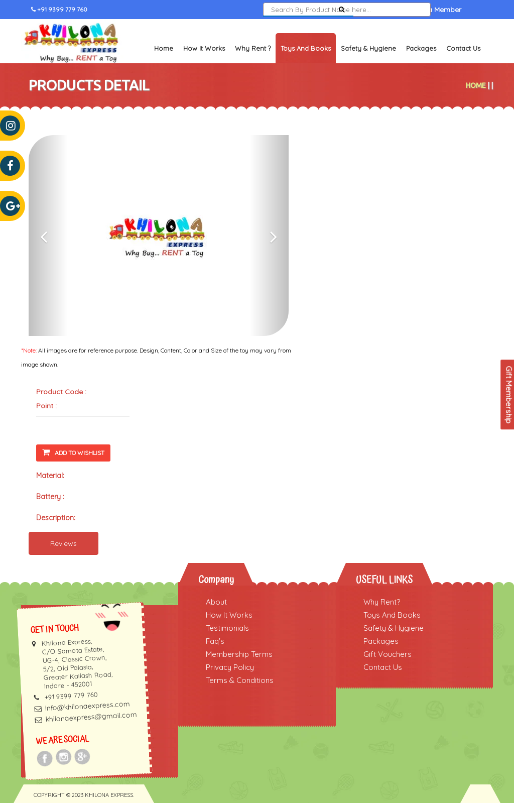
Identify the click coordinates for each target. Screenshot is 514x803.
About (216, 602)
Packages (421, 48)
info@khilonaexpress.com (87, 706)
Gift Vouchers (387, 654)
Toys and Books (306, 48)
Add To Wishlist (73, 452)
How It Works (204, 48)
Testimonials (227, 628)
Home (163, 48)
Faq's (215, 641)
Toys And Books (392, 615)
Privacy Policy (230, 667)
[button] (48, 235)
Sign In (376, 9)
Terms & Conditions (240, 680)
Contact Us (463, 48)
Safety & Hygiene (368, 48)
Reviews (63, 543)
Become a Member (429, 9)
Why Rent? (381, 602)
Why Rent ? (253, 48)
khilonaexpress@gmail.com (91, 717)
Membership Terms (239, 654)
